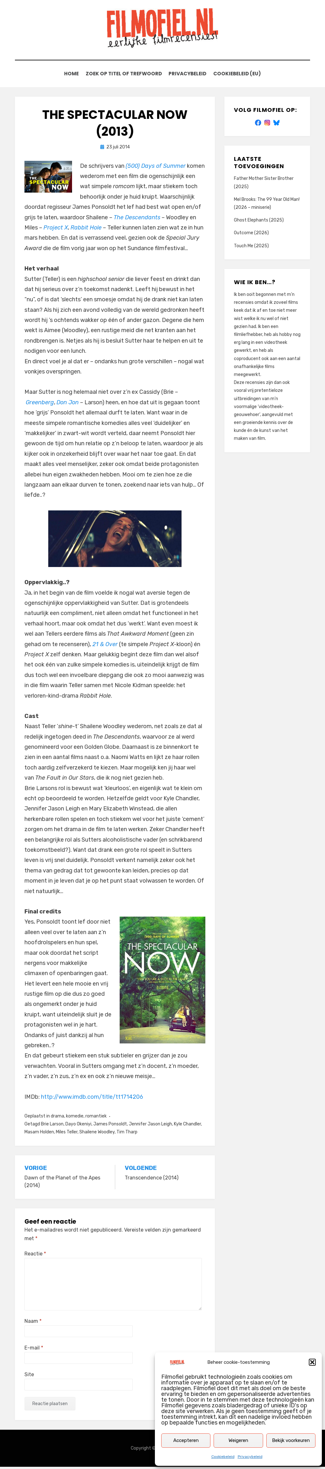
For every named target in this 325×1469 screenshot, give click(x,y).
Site (29, 1377)
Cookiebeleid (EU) (240, 75)
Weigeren (238, 1440)
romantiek (96, 1118)
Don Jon (67, 404)
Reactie (35, 1256)
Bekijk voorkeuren (291, 1440)
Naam (33, 1323)
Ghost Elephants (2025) (259, 222)
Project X (55, 229)
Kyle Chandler (187, 1126)
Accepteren (186, 1440)
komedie (74, 1118)
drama (57, 1118)
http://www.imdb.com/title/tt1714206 (92, 1099)
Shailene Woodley (97, 1134)
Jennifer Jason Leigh (150, 1126)
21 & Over (105, 646)
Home (69, 75)
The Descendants (137, 219)
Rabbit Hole (86, 229)
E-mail (33, 1350)
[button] (312, 1362)
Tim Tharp (126, 1134)
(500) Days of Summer (156, 168)
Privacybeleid (250, 1456)
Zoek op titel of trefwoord (123, 75)
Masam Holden (39, 1134)
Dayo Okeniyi (78, 1126)
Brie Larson (52, 1126)
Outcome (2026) (251, 235)
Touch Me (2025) (251, 247)
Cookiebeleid (223, 1456)
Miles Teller (66, 1134)
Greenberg (40, 404)
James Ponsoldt (110, 1126)
